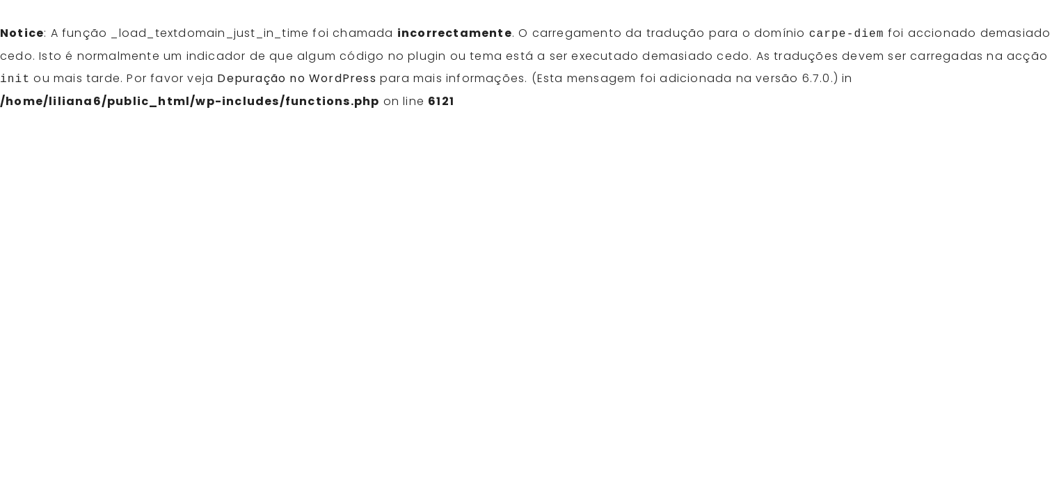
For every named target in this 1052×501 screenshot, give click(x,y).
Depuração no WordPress (296, 79)
